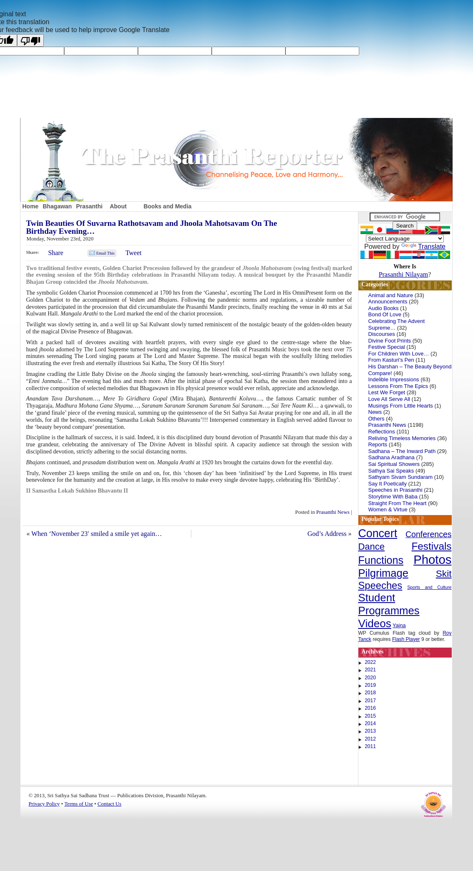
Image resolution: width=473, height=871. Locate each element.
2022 (370, 662)
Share (55, 252)
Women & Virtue (388, 509)
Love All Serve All (389, 399)
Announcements (388, 301)
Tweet (133, 252)
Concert (378, 533)
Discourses (381, 334)
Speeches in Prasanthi (395, 490)
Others (376, 418)
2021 (370, 670)
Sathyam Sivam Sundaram (400, 477)
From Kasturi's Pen (391, 360)
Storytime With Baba (393, 496)
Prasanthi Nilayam (403, 274)
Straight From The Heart (397, 503)
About (118, 206)
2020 (370, 678)
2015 (370, 716)
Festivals (431, 546)
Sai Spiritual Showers (394, 464)
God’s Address (327, 533)
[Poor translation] (30, 40)
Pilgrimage (383, 573)
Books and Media (167, 206)
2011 (370, 746)
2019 (370, 685)
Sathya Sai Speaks (391, 471)
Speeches (380, 585)
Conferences (428, 534)
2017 (370, 700)
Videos (374, 623)
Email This (105, 253)
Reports (378, 444)
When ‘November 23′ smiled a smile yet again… (96, 533)
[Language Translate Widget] (405, 239)
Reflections (381, 431)
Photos (432, 559)
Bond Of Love (385, 314)
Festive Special (386, 347)
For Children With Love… (398, 353)
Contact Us (109, 804)
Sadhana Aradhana (391, 457)
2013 (370, 731)
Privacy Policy (44, 804)
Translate (423, 246)
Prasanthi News (333, 512)
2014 (370, 723)
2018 (370, 693)
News (375, 412)
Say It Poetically (387, 484)
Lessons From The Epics (398, 386)
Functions (380, 560)
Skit (444, 573)
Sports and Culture (429, 587)
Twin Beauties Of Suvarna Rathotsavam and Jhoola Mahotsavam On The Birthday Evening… (151, 227)
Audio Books (383, 308)
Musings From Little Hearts (400, 406)
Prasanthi (89, 206)
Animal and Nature (390, 295)
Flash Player (406, 639)
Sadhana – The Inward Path (402, 451)
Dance (371, 546)
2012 (370, 739)
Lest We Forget (386, 392)
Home (31, 206)
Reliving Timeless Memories (402, 438)
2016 (370, 708)
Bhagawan (57, 206)
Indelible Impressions (393, 379)
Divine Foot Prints (389, 341)
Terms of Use (78, 804)
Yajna (399, 625)
